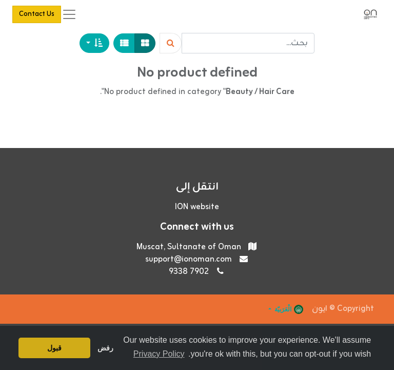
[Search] (170, 43)
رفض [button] (105, 348)
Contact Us (36, 14)
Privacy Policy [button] (159, 353)
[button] (94, 43)
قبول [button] (54, 348)
